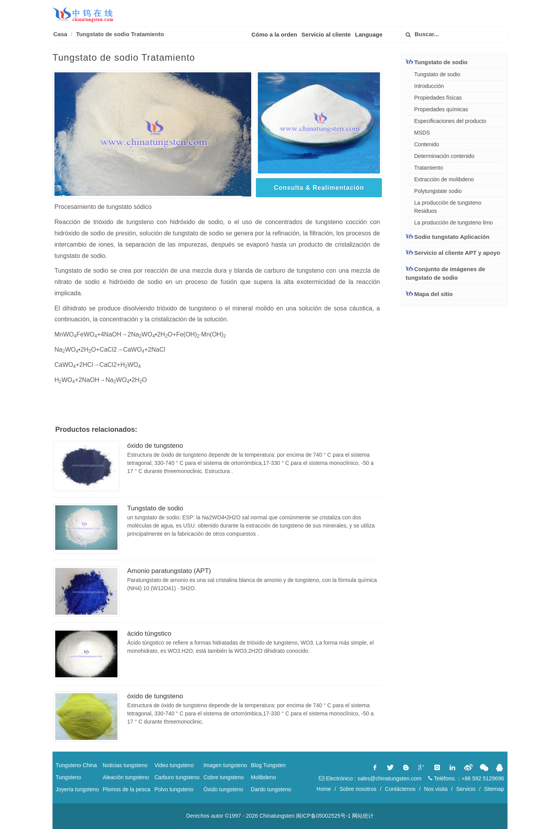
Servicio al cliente (326, 34)
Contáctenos (400, 789)
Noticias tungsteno (125, 765)
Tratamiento (428, 168)
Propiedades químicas (441, 109)
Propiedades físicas (438, 98)
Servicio (466, 789)
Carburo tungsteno (177, 777)
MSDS (422, 133)
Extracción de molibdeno (444, 179)
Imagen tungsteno (225, 765)
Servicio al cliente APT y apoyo (453, 252)
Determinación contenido (444, 156)
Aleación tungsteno (126, 777)
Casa (60, 34)
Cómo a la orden (275, 34)
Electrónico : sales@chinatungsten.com (370, 778)
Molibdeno (263, 777)
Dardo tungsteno (271, 789)
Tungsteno (68, 777)
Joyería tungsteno (77, 789)
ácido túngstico (149, 633)
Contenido (426, 144)
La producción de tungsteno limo (453, 222)
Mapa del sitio (433, 294)
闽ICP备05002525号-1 (323, 816)
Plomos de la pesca (126, 789)
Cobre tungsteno (223, 777)
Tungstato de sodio (155, 508)
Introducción (429, 86)
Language (369, 34)
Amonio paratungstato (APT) (169, 571)
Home (324, 789)
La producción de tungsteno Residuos (447, 207)
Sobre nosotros (358, 789)
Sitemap (494, 789)
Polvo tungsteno (173, 789)
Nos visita (436, 789)
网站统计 (363, 816)
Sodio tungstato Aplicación (448, 236)
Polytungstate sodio (438, 191)
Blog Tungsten (268, 765)
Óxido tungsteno (223, 789)
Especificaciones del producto (450, 121)
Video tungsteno (174, 765)
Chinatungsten (276, 816)
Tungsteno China (76, 765)
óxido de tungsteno (155, 445)
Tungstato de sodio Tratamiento (120, 34)
